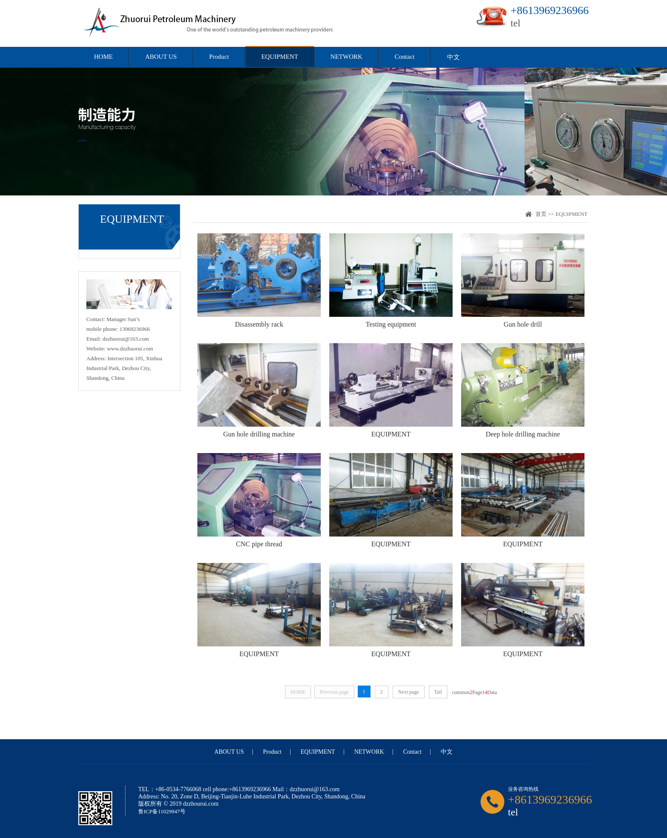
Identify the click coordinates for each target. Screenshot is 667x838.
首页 (541, 214)
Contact (405, 56)
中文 (453, 57)
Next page (408, 692)
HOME (103, 56)
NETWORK (346, 56)
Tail (438, 692)
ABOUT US (161, 56)
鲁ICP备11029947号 (161, 811)
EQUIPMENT (279, 56)
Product (219, 56)
